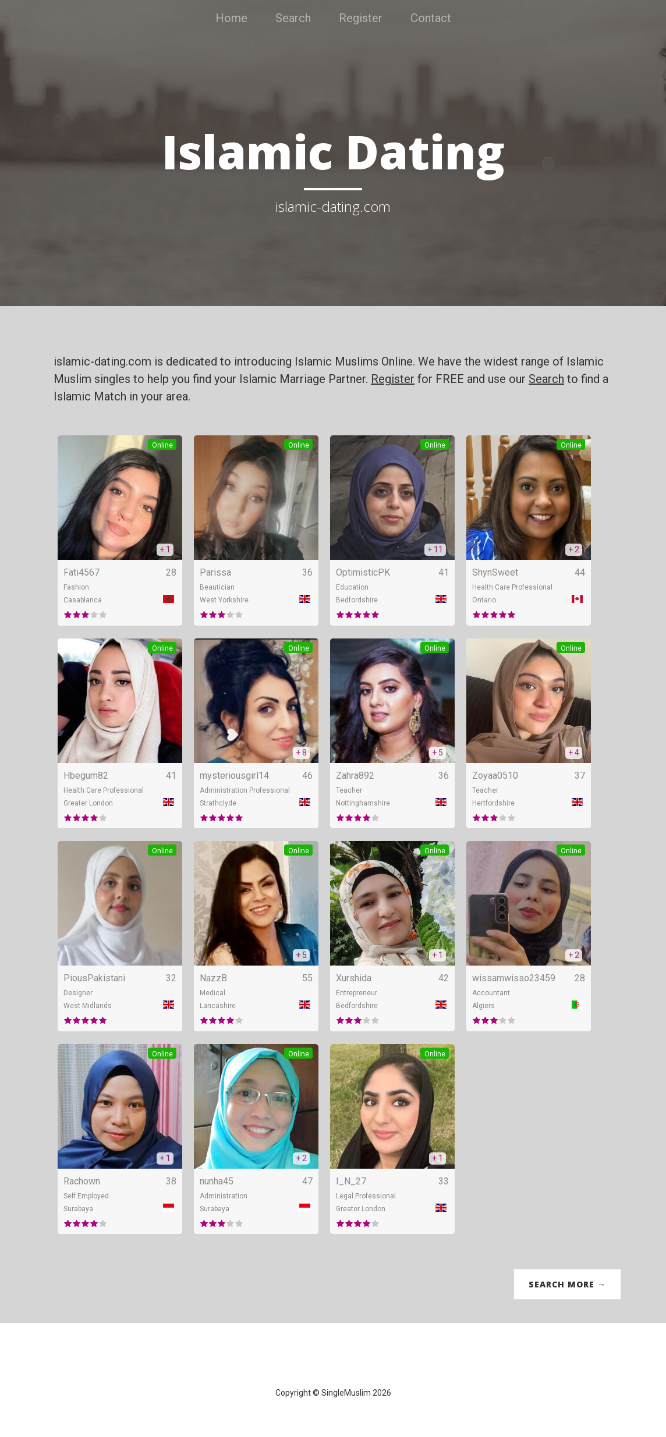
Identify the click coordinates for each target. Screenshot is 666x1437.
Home (231, 18)
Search (293, 18)
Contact (430, 18)
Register (360, 18)
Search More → (567, 1284)
